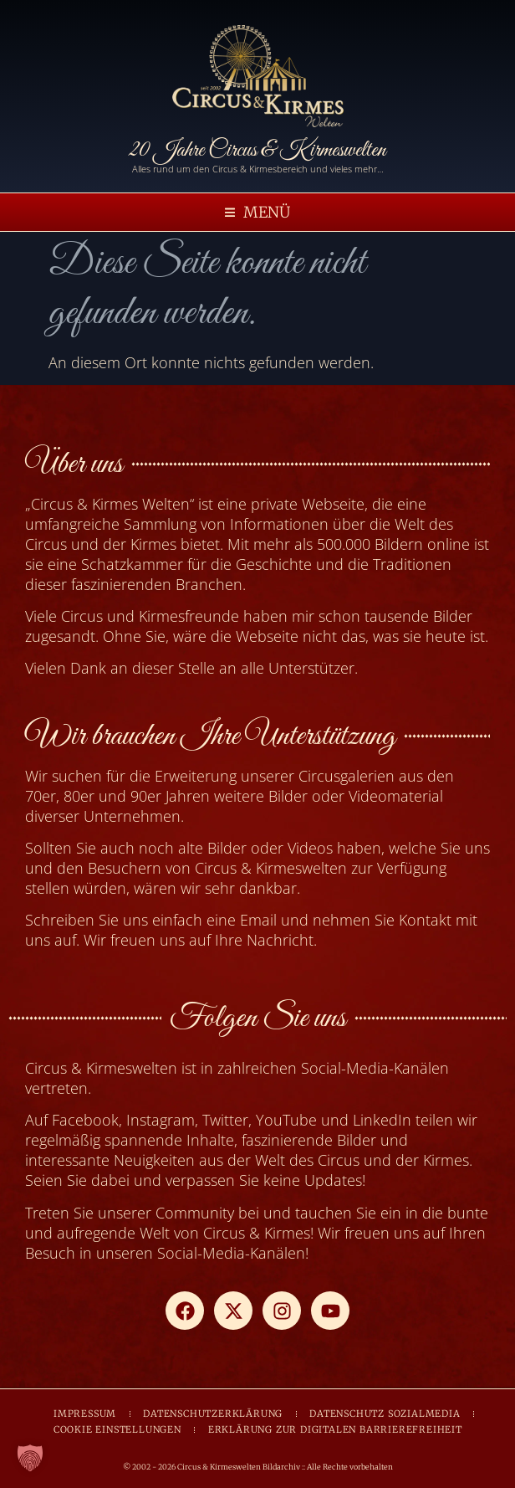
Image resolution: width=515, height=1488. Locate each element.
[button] (257, 212)
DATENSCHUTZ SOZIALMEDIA (384, 1413)
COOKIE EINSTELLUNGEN (117, 1429)
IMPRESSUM (85, 1413)
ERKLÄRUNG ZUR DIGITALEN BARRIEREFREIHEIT (335, 1429)
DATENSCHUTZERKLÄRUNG (213, 1413)
